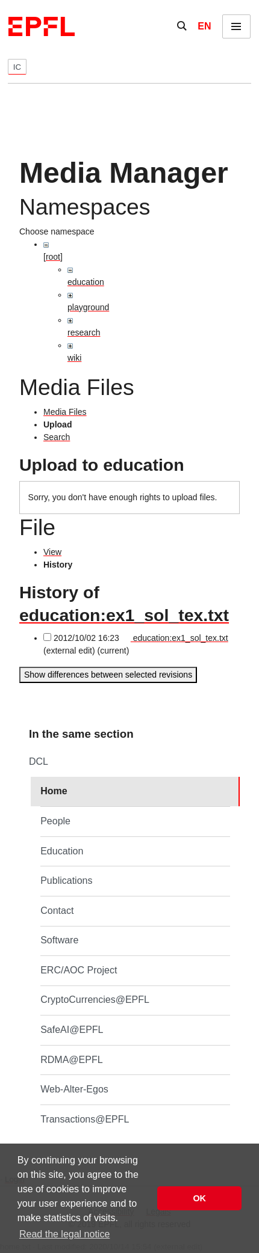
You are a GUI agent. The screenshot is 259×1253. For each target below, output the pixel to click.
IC (17, 67)
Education (61, 851)
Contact (56, 910)
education (85, 282)
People (55, 821)
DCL (38, 761)
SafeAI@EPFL (71, 1030)
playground (88, 307)
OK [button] (199, 1198)
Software (59, 940)
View (52, 552)
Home (53, 791)
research (83, 332)
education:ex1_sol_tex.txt (124, 615)
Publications (66, 880)
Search (56, 437)
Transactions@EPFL (84, 1119)
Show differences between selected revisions (108, 674)
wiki (74, 358)
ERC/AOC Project (78, 970)
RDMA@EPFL (71, 1060)
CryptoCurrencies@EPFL (94, 999)
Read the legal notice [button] (64, 1234)
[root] (53, 257)
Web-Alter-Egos (74, 1089)
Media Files (65, 412)
